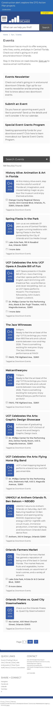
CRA (2, 662)
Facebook (4, 684)
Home (5, 35)
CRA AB (7, 662)
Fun (12, 35)
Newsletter (21, 667)
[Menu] (4, 19)
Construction (6, 9)
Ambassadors (5, 665)
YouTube (4, 689)
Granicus (8, 705)
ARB (17, 662)
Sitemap (13, 701)
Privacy (3, 701)
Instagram (4, 681)
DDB (13, 662)
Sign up (43, 61)
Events (3, 660)
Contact (13, 667)
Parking (9, 660)
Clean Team (16, 665)
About (15, 660)
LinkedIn (4, 686)
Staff (2, 667)
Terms (8, 701)
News (7, 667)
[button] (26, 159)
